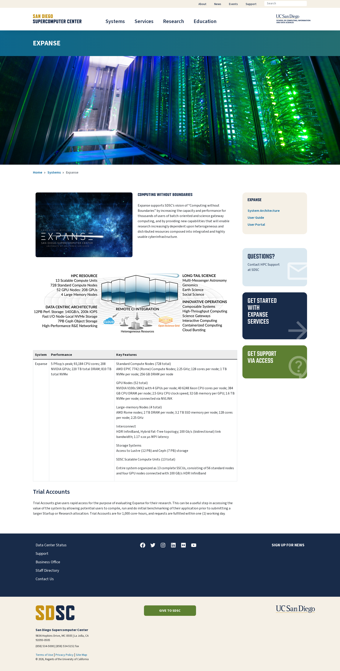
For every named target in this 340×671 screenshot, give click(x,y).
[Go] (310, 3)
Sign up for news (288, 545)
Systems (115, 21)
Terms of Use (44, 655)
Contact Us (45, 579)
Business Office (48, 562)
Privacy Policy (65, 655)
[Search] (285, 3)
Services (144, 21)
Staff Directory (47, 570)
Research (173, 21)
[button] (274, 315)
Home (37, 172)
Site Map (81, 655)
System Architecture (264, 210)
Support (42, 553)
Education (205, 21)
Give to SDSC (170, 610)
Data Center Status (51, 545)
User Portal (256, 224)
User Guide (256, 217)
